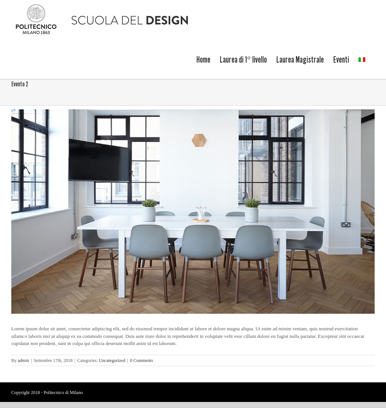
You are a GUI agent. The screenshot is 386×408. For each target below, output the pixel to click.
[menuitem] (203, 59)
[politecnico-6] (193, 211)
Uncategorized (112, 360)
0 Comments (141, 360)
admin (23, 360)
